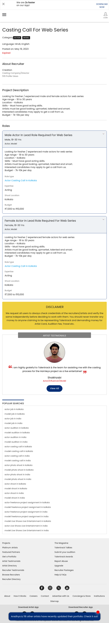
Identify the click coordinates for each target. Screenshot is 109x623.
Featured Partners (11, 552)
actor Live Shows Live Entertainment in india (26, 525)
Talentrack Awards (63, 556)
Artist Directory (9, 566)
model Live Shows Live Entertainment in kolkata (28, 521)
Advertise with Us (60, 596)
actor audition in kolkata (17, 427)
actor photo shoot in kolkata (18, 465)
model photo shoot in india (18, 479)
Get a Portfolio (9, 556)
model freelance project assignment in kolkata (28, 507)
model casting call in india (18, 460)
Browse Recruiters (11, 575)
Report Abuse (61, 561)
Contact (45, 596)
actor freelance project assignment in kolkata (27, 502)
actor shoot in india (14, 493)
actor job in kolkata (14, 409)
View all (54, 388)
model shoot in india (15, 497)
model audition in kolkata (17, 432)
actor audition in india (15, 437)
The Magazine (61, 543)
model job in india (13, 423)
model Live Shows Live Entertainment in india (27, 530)
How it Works (20, 596)
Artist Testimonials (11, 561)
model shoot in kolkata (16, 488)
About (7, 596)
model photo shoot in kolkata (19, 469)
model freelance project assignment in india (27, 516)
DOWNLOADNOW (102, 5)
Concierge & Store (82, 596)
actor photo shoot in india (17, 474)
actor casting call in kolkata (18, 446)
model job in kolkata (15, 414)
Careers (33, 596)
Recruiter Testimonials (13, 570)
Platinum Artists (10, 547)
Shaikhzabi (54, 377)
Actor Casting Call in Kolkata (21, 180)
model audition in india (16, 441)
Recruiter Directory (11, 579)
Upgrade (58, 566)
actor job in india (13, 418)
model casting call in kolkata (19, 451)
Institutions (99, 596)
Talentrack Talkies (63, 547)
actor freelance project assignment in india (26, 511)
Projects (6, 543)
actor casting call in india (17, 455)
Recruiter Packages (64, 570)
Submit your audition (64, 552)
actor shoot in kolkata (15, 483)
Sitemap (54, 601)
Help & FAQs (60, 575)
